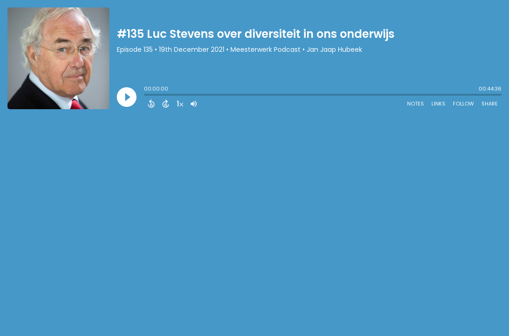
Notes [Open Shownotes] (415, 103)
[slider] (146, 95)
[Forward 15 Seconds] (165, 103)
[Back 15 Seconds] (151, 103)
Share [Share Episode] (489, 103)
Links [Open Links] (438, 103)
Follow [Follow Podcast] (463, 103)
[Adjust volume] (194, 103)
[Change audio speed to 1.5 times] (180, 103)
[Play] (126, 97)
